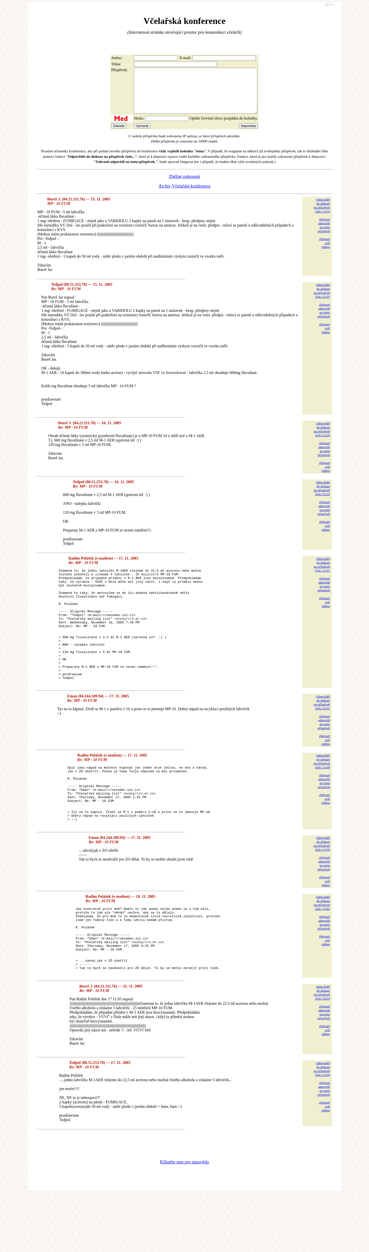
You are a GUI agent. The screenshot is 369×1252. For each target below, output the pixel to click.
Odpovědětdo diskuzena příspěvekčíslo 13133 (322, 497)
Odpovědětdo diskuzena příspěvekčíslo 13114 (322, 214)
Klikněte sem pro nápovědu (184, 1219)
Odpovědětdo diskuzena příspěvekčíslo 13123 (322, 299)
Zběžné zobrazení (184, 185)
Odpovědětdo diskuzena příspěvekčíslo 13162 (322, 946)
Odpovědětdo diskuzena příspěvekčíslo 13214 (322, 1049)
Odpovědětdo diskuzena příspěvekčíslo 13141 (322, 573)
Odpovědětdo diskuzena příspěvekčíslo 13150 (322, 887)
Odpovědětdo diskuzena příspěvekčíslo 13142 (322, 734)
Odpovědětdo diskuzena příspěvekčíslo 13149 (322, 1126)
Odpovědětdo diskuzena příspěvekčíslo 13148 (322, 793)
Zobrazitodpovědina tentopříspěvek (324, 234)
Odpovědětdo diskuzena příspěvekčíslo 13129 (322, 438)
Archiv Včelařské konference (184, 195)
